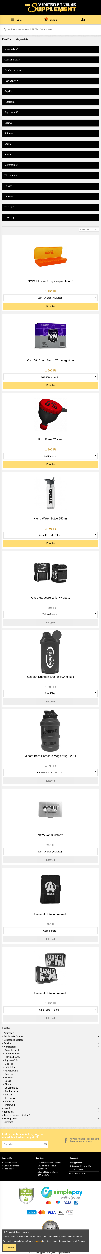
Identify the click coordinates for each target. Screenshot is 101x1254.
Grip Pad (9, 1064)
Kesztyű (9, 1074)
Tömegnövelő (10, 1118)
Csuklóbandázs (12, 1053)
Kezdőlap (6, 1028)
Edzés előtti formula (13, 1036)
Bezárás (10, 1247)
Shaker (8, 1084)
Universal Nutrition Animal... (50, 914)
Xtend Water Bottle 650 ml (50, 518)
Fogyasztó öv (11, 1060)
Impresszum (42, 1169)
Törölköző (9, 1101)
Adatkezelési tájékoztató (47, 1166)
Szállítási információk (12, 1166)
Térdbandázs (11, 1091)
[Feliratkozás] (45, 1144)
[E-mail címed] (22, 1144)
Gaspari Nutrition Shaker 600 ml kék (50, 676)
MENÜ (16, 19)
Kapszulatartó (11, 1070)
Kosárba (50, 306)
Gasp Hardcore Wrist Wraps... (50, 597)
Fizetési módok (9, 1169)
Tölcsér (8, 1094)
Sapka (8, 1081)
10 (95, 230)
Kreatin (7, 1108)
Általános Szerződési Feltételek (49, 1163)
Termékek (9, 1112)
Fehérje (7, 1043)
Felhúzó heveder (13, 1057)
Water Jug (10, 1105)
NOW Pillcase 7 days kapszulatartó (50, 281)
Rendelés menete (10, 1163)
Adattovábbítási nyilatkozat (48, 1172)
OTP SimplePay (44, 1175)
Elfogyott (50, 622)
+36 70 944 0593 (78, 1170)
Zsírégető (8, 1122)
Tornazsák (10, 1098)
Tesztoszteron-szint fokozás (17, 1115)
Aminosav (9, 1033)
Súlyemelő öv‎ (11, 1088)
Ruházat (9, 1077)
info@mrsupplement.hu (81, 1173)
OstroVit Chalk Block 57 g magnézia (50, 360)
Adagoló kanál (12, 1050)
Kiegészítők (10, 1047)
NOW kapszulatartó (50, 835)
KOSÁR (50, 19)
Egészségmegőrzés (13, 1040)
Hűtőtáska (10, 1067)
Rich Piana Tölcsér (50, 439)
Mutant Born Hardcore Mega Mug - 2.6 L (50, 755)
